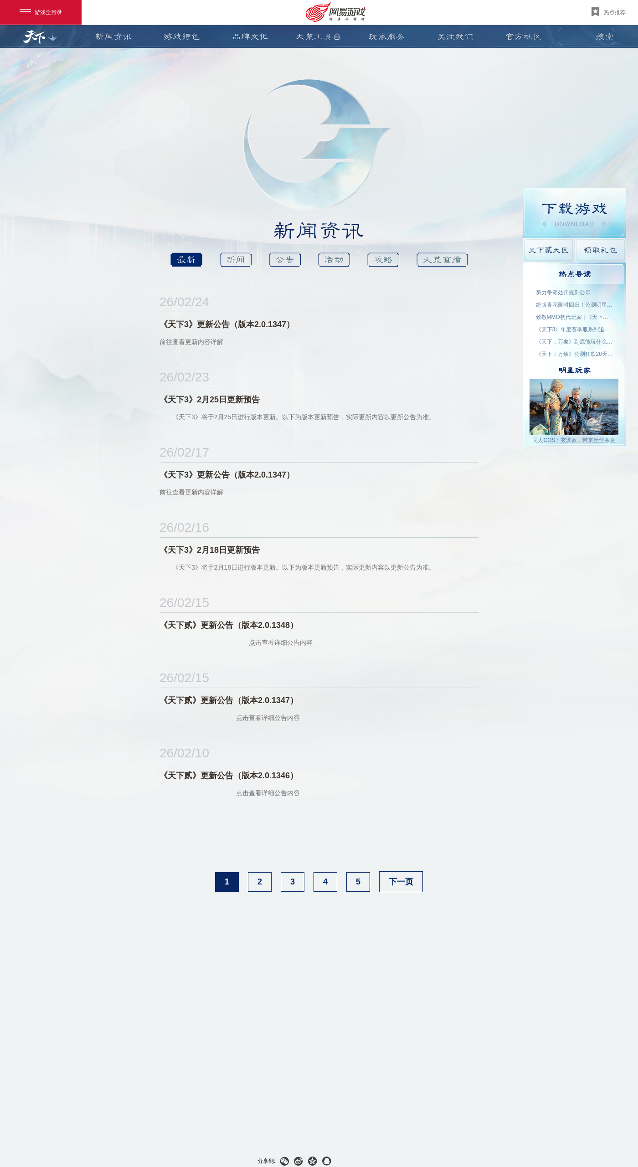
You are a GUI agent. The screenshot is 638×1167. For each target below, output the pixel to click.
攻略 (383, 259)
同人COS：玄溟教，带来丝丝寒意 (573, 440)
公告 (284, 259)
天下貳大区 (548, 250)
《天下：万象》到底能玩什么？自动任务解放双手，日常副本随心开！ (574, 342)
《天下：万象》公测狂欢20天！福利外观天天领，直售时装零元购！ (574, 354)
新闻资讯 (113, 36)
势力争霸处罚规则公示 (563, 292)
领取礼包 (600, 250)
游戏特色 (182, 36)
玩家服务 (387, 36)
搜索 (605, 36)
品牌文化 (250, 36)
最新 (186, 259)
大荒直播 (442, 259)
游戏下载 (574, 213)
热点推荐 (609, 11)
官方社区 (523, 36)
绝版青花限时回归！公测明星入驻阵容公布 (574, 305)
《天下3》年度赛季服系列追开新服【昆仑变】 (574, 329)
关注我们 (455, 36)
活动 (334, 259)
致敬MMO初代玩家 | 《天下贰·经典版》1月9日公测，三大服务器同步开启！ (574, 317)
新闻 (235, 259)
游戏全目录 (41, 12)
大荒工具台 (318, 36)
